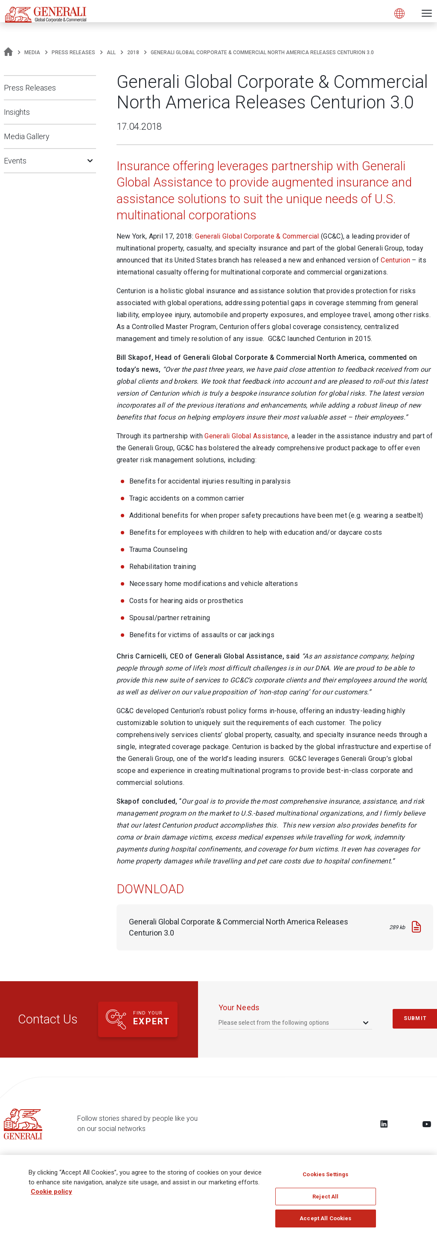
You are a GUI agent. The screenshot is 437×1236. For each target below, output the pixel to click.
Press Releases (73, 52)
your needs (239, 1007)
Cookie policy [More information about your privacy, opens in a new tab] (51, 1195)
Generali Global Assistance (246, 436)
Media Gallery (27, 136)
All (111, 52)
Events (15, 160)
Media (32, 52)
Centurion (395, 260)
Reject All (325, 1200)
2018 (133, 52)
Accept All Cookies (325, 1222)
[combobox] (294, 1023)
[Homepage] (8, 52)
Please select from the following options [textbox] (273, 1022)
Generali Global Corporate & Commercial (257, 236)
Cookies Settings (325, 1178)
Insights (17, 112)
